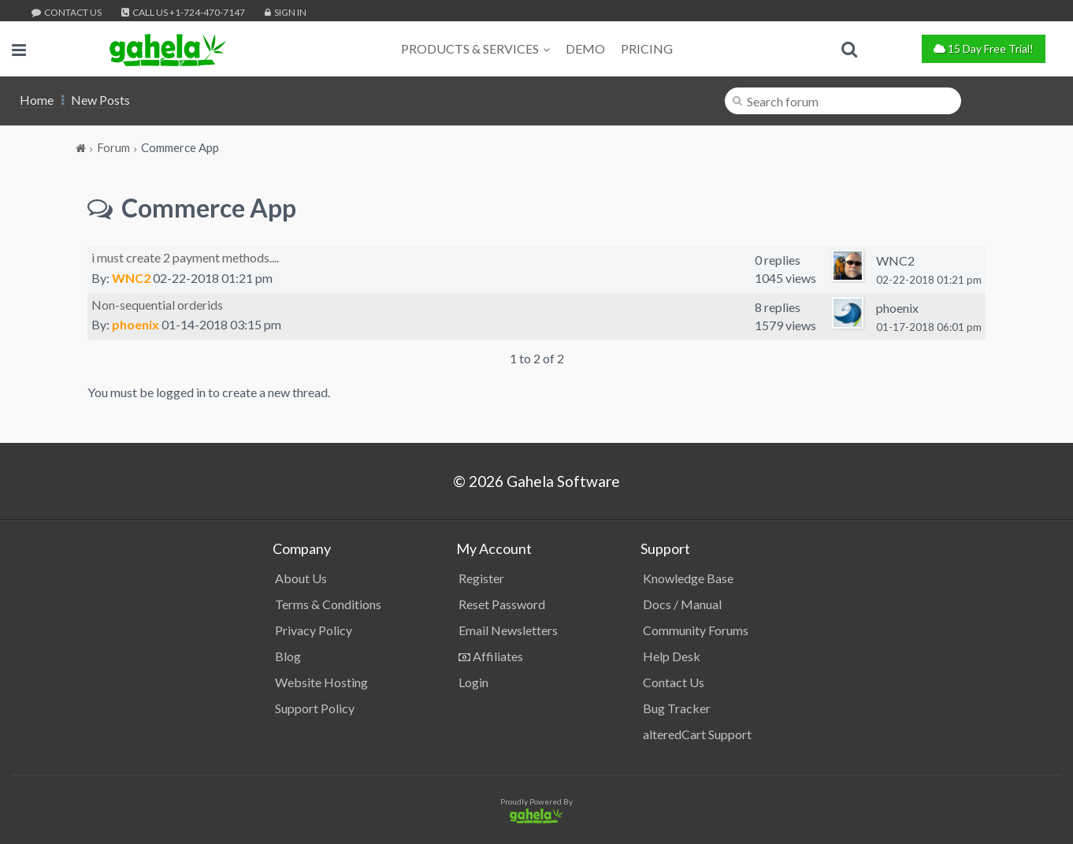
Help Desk (671, 656)
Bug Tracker (677, 708)
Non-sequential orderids (157, 304)
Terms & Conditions (328, 604)
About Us (301, 578)
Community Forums (695, 630)
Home (37, 99)
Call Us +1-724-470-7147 (183, 12)
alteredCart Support (697, 734)
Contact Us (67, 12)
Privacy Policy (313, 630)
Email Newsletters (508, 630)
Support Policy (315, 708)
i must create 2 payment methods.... (185, 257)
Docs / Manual (682, 604)
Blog (288, 656)
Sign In (285, 12)
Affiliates (491, 656)
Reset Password (502, 604)
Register (481, 578)
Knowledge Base (688, 578)
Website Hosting (321, 682)
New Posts (100, 99)
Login (473, 682)
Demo (585, 48)
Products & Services (475, 48)
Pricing (647, 48)
